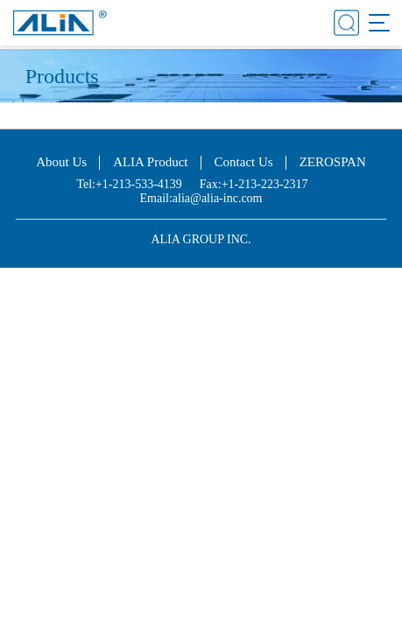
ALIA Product (150, 162)
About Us (61, 162)
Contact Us (244, 162)
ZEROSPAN (333, 162)
